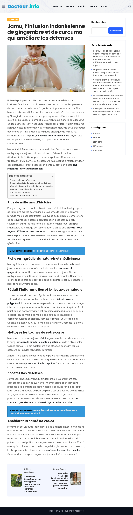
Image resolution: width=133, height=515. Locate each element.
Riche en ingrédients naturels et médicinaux (30, 183)
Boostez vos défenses (20, 192)
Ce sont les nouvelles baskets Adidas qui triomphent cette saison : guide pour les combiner (59, 480)
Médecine (57, 6)
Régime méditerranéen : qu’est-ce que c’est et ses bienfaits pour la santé (106, 72)
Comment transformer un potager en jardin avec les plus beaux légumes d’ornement (32, 484)
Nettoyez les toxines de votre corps (27, 189)
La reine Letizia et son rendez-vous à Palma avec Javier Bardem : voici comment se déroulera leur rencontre (108, 100)
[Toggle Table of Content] (50, 176)
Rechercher (99, 22)
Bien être (70, 6)
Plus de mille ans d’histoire (22, 180)
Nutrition (82, 6)
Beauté (93, 6)
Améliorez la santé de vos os (23, 195)
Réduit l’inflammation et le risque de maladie (31, 186)
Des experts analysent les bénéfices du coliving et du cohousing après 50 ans (106, 111)
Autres (104, 6)
